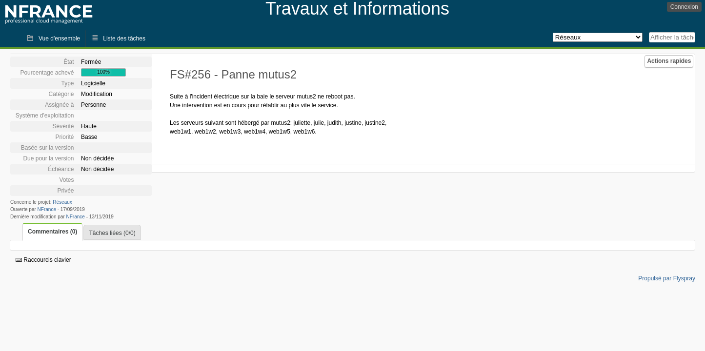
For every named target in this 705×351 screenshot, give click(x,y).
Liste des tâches (124, 38)
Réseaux (62, 202)
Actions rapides (669, 61)
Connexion (684, 6)
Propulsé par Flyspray (666, 278)
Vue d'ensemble (59, 38)
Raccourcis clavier (43, 259)
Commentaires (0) (52, 231)
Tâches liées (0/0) (112, 233)
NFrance (47, 209)
